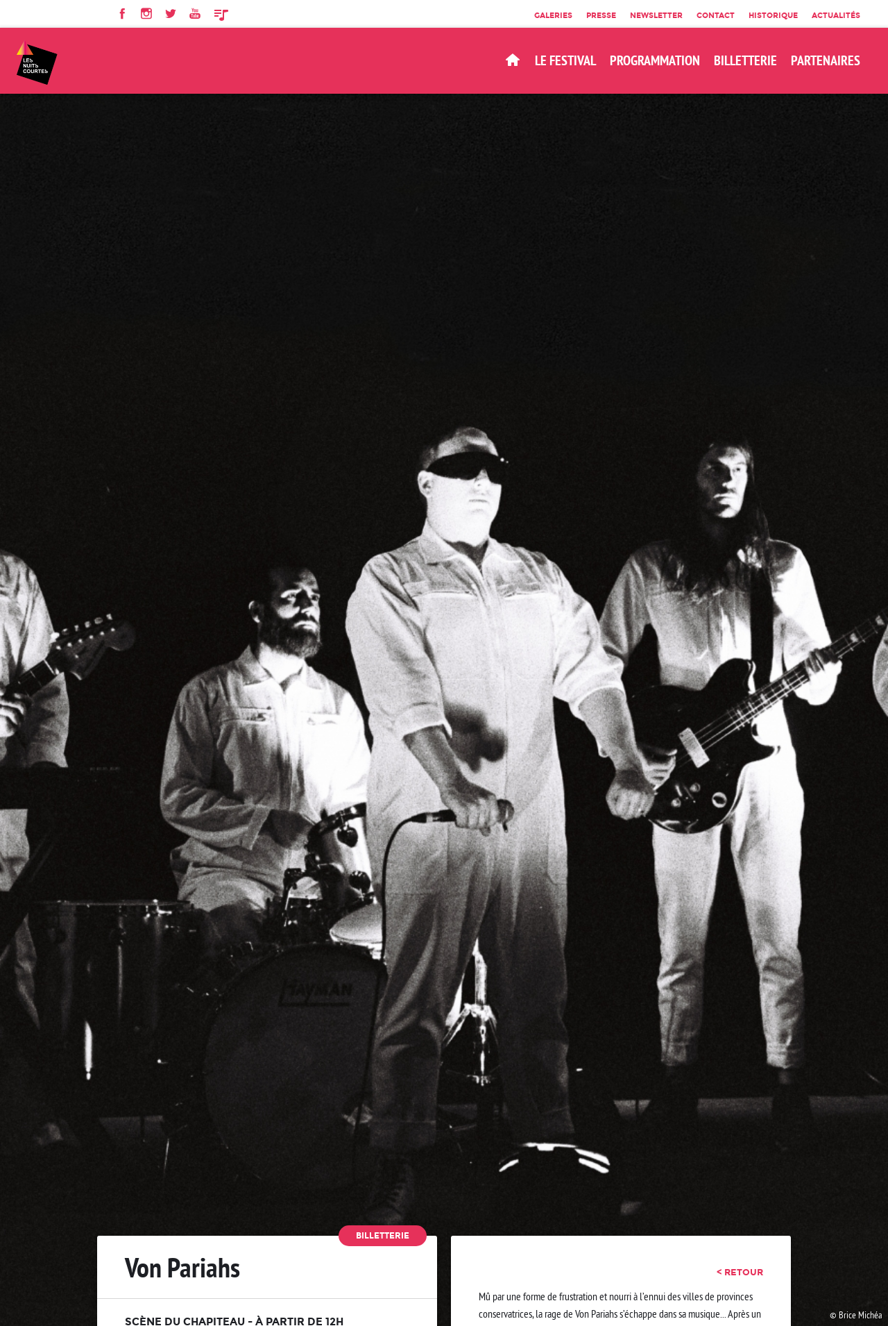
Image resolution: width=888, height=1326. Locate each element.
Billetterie (382, 1235)
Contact (716, 15)
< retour (740, 1271)
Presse (601, 15)
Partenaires (825, 60)
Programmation (655, 60)
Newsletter (656, 15)
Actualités (836, 15)
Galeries (553, 15)
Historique (773, 15)
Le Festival (565, 60)
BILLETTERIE (745, 60)
